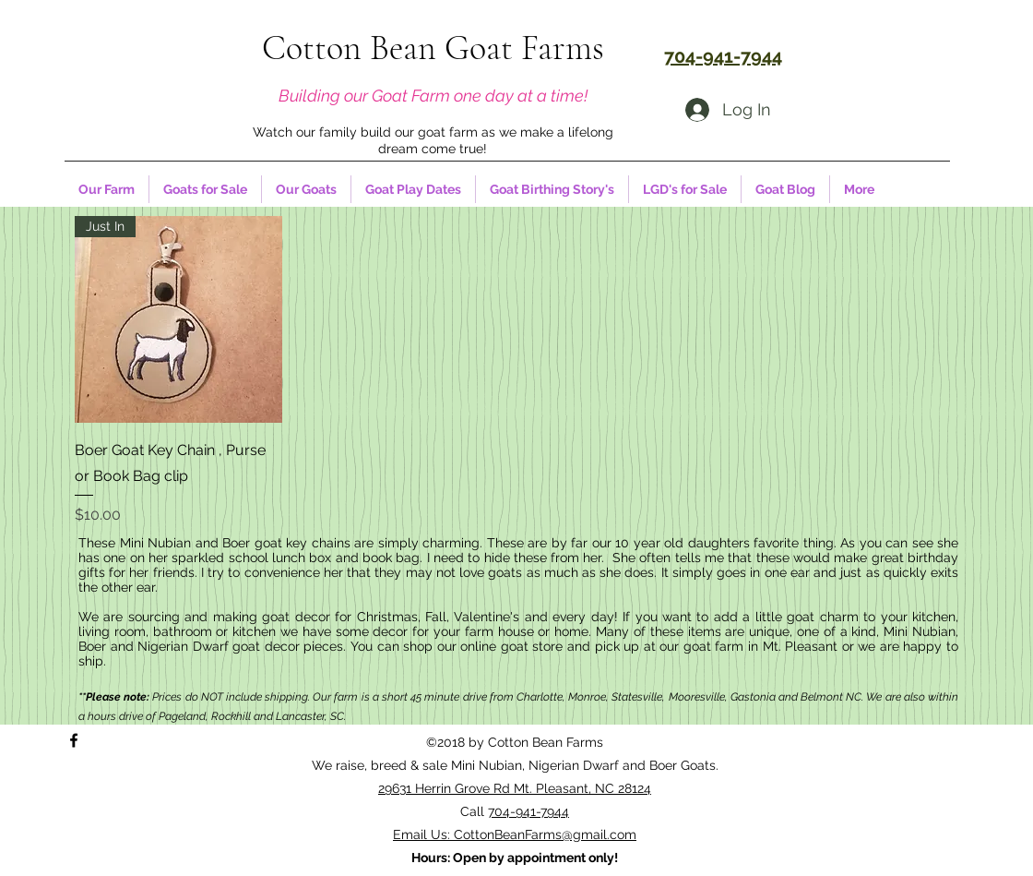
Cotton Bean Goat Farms (433, 48)
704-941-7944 (528, 811)
